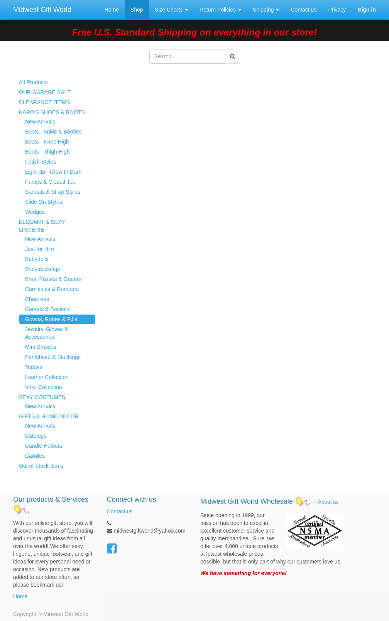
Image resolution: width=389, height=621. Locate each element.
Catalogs (35, 436)
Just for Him (39, 249)
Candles (35, 456)
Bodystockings (42, 269)
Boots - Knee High (47, 142)
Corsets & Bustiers (47, 309)
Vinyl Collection (43, 387)
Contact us (120, 511)
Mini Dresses (40, 347)
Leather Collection (47, 377)
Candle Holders (44, 446)
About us (328, 502)
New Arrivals (40, 121)
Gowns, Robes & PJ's (51, 319)
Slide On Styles (43, 202)
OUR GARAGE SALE (45, 92)
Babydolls (37, 259)
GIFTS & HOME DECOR (49, 416)
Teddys (33, 367)
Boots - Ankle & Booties (53, 132)
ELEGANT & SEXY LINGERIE (42, 226)
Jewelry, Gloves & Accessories (46, 333)
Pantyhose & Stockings (53, 357)
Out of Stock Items (41, 466)
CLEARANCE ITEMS (44, 102)
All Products (33, 82)
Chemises (37, 299)
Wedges (35, 212)
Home (20, 596)
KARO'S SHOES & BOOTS (52, 112)
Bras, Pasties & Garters (53, 279)
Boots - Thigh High (47, 152)
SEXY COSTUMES (42, 397)
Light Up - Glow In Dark (53, 172)
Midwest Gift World (42, 10)
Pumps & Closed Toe (50, 182)
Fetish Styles (40, 162)
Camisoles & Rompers (52, 289)
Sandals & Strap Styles (52, 192)
